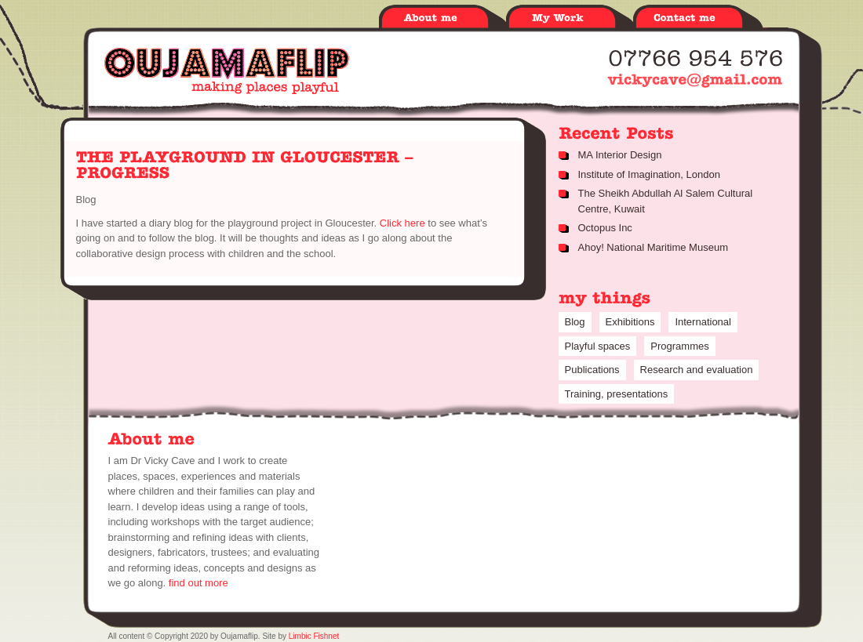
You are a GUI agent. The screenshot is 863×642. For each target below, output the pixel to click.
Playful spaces (598, 346)
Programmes (679, 346)
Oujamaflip (226, 70)
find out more (198, 583)
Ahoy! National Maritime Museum (653, 247)
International (703, 322)
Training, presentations (616, 394)
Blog (86, 199)
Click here (404, 223)
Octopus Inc (605, 228)
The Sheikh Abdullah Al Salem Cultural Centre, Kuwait (665, 201)
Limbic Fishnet (314, 636)
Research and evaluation (696, 369)
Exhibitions (630, 322)
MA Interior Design (620, 155)
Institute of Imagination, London (649, 174)
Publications (592, 369)
